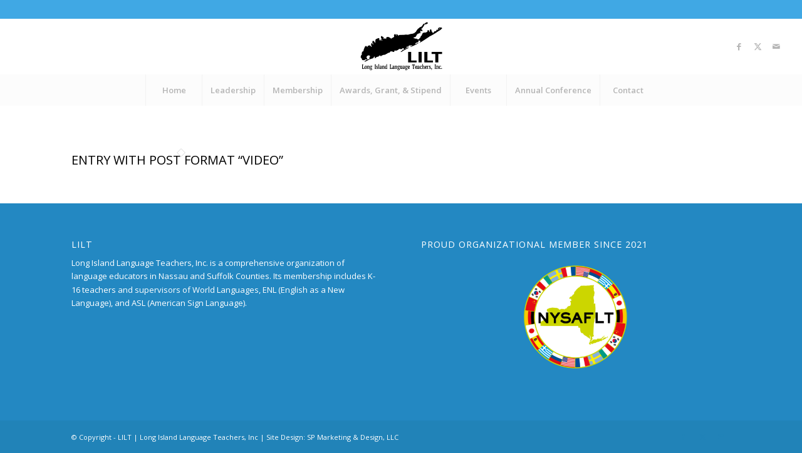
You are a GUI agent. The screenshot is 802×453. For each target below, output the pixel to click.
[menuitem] (173, 90)
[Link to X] (757, 46)
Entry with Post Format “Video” (177, 159)
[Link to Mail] (776, 46)
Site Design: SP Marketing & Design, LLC (332, 437)
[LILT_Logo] (401, 46)
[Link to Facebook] (738, 46)
